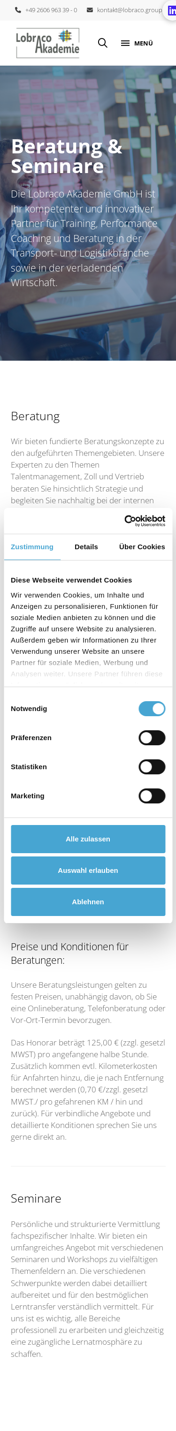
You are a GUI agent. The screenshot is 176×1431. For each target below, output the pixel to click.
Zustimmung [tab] (32, 547)
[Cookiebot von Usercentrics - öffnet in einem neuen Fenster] (125, 521)
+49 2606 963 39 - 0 (46, 10)
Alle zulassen (88, 839)
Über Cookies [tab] (142, 547)
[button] (102, 43)
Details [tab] (86, 547)
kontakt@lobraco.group (124, 10)
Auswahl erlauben (88, 870)
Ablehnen (88, 902)
